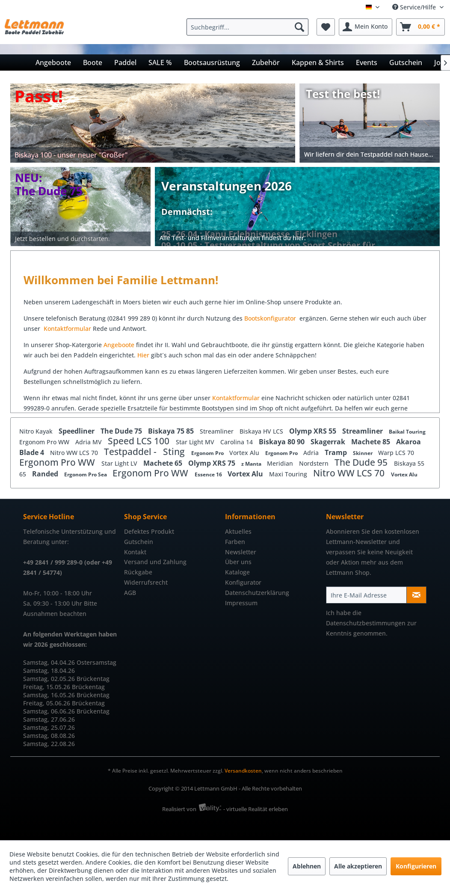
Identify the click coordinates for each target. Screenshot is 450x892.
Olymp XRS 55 (313, 431)
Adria (311, 453)
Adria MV (89, 442)
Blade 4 (32, 452)
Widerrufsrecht (146, 582)
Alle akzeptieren (358, 866)
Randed (46, 474)
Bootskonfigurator (271, 318)
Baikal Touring (407, 431)
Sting (175, 452)
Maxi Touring (289, 474)
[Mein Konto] (365, 27)
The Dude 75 (122, 431)
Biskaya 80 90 (282, 441)
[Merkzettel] (326, 27)
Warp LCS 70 (396, 453)
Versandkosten (243, 770)
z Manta (252, 463)
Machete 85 (371, 441)
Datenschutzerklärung (257, 593)
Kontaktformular (67, 328)
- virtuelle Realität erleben (255, 809)
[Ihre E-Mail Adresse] (366, 595)
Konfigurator (243, 582)
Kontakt (135, 552)
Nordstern (314, 463)
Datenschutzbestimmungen (366, 623)
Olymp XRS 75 (212, 463)
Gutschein (138, 542)
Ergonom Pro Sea (86, 474)
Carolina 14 (237, 442)
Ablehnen (307, 866)
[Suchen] (299, 27)
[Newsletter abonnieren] (416, 595)
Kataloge (237, 572)
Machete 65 (163, 463)
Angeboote (119, 345)
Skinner (363, 453)
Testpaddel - (131, 452)
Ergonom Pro (208, 453)
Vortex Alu (245, 453)
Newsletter (240, 552)
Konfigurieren (416, 866)
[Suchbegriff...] (247, 27)
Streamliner (217, 431)
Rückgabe (138, 572)
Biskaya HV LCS (262, 431)
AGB (130, 593)
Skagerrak (329, 441)
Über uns (238, 562)
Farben (235, 542)
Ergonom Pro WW (45, 442)
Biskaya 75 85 (171, 431)
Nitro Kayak (36, 431)
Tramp (337, 452)
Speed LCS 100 (140, 441)
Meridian (281, 463)
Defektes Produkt (149, 531)
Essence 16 (209, 474)
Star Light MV (196, 442)
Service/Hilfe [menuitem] (415, 7)
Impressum (241, 603)
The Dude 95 (362, 462)
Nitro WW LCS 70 (75, 453)
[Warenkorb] (420, 27)
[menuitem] (250, 27)
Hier (144, 355)
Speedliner (77, 431)
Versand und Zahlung (155, 562)
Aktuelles (238, 531)
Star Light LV (120, 463)
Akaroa (408, 441)
